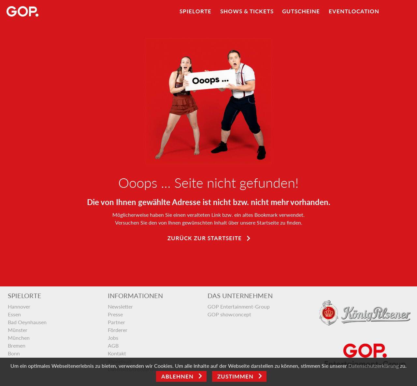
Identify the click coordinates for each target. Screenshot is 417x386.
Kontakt (117, 353)
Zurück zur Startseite (204, 238)
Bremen (16, 345)
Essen (14, 314)
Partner (116, 322)
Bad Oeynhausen (27, 322)
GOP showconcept (229, 314)
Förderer (117, 330)
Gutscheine (301, 11)
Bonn (14, 353)
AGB (113, 345)
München (19, 338)
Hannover (19, 306)
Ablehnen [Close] (177, 376)
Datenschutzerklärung (373, 366)
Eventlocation (354, 11)
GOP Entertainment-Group (239, 306)
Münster (17, 330)
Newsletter (120, 306)
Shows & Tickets (247, 11)
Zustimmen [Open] (235, 376)
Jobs (113, 338)
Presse (115, 314)
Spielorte (195, 11)
